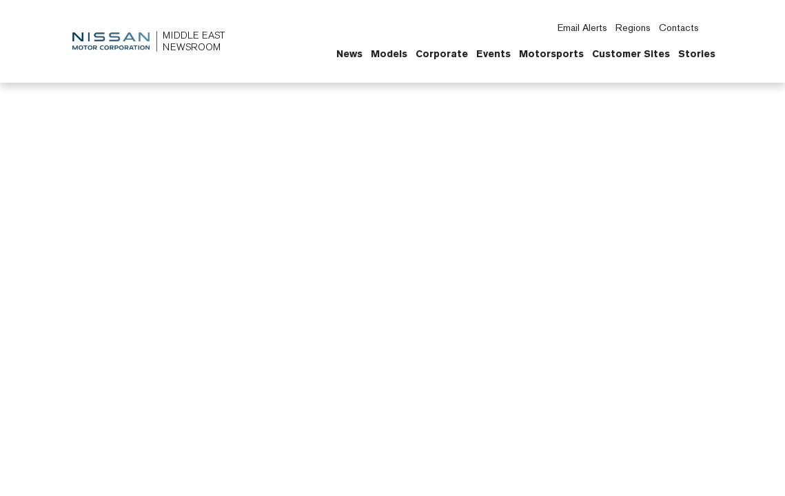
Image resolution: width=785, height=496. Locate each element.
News (349, 54)
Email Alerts (582, 27)
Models (389, 54)
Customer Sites (631, 54)
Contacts (679, 27)
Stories (696, 54)
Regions (633, 27)
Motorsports (551, 54)
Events (493, 54)
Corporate (442, 54)
